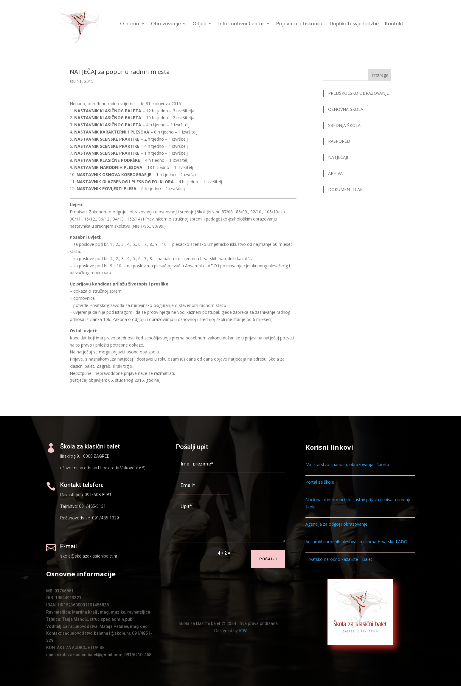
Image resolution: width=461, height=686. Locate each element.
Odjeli (200, 24)
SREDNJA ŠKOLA (344, 125)
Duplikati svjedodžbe (354, 24)
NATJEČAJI (338, 157)
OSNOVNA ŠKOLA (345, 109)
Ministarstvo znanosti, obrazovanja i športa (347, 464)
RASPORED (339, 141)
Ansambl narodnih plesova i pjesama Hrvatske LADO (356, 541)
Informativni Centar (241, 24)
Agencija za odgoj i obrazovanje (336, 524)
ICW (243, 630)
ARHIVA (335, 173)
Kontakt (394, 24)
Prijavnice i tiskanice (299, 24)
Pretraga (380, 75)
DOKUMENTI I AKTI (347, 189)
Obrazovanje (166, 24)
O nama (129, 24)
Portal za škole (319, 482)
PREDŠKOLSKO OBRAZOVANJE (358, 93)
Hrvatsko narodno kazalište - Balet (338, 559)
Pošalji (268, 559)
